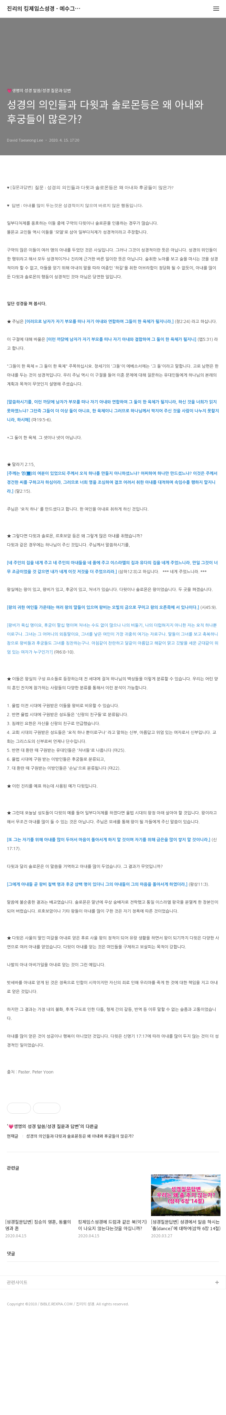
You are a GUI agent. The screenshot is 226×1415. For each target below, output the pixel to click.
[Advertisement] (113, 1131)
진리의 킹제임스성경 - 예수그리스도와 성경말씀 (45, 8)
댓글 (11, 1349)
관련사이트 (17, 1378)
